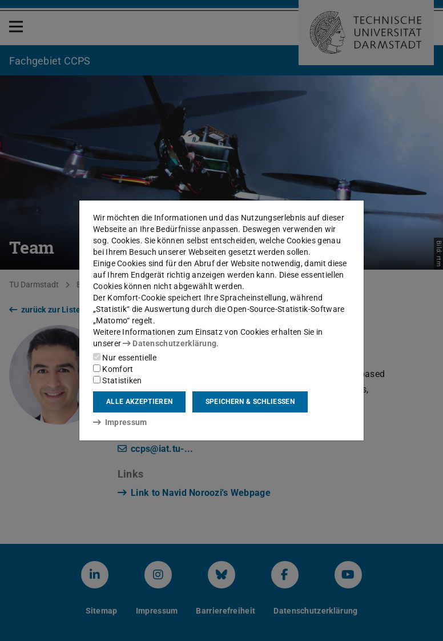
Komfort (113, 369)
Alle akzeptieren (139, 402)
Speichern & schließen (250, 402)
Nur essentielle (124, 357)
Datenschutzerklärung (169, 343)
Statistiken (117, 380)
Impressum (120, 422)
